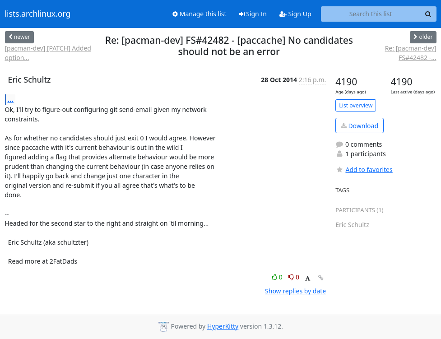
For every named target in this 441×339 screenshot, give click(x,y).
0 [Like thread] (278, 277)
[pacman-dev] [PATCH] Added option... (48, 53)
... (11, 99)
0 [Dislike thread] (293, 277)
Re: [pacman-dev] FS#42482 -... (410, 53)
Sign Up (295, 13)
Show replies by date (295, 291)
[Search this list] (371, 14)
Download (359, 125)
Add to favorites (363, 169)
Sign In (253, 13)
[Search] (428, 14)
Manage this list (199, 13)
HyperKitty (222, 326)
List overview (355, 105)
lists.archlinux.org (38, 14)
